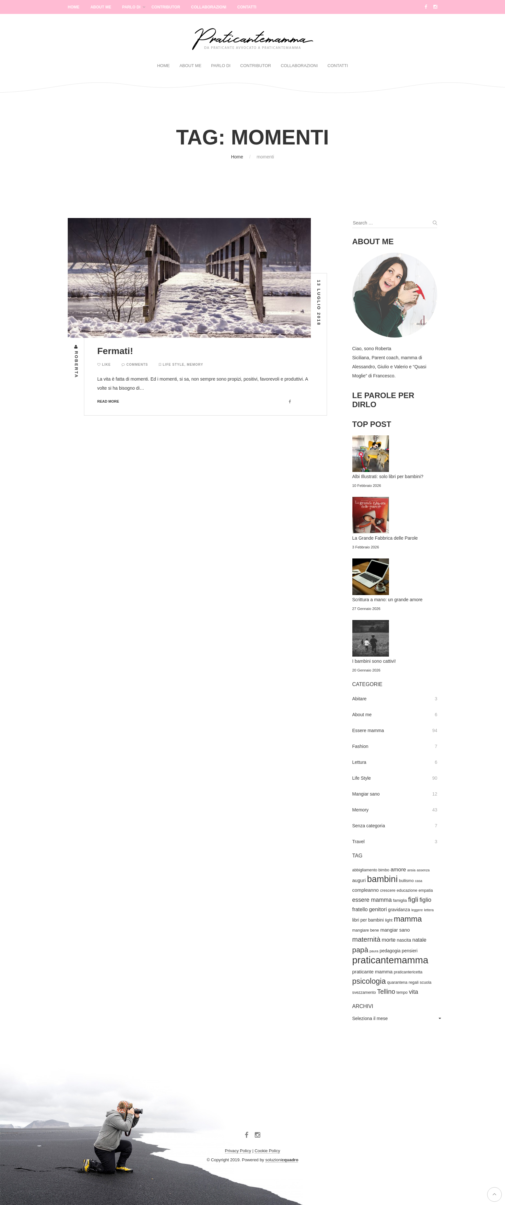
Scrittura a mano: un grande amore (387, 599)
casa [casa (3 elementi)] (418, 881)
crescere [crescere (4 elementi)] (387, 890)
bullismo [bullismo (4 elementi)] (406, 880)
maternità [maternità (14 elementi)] (366, 939)
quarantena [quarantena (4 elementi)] (397, 982)
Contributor (165, 7)
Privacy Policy (238, 1150)
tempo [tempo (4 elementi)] (401, 992)
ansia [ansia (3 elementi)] (411, 870)
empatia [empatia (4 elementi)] (425, 890)
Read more (108, 401)
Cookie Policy (267, 1150)
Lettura (359, 762)
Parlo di (131, 7)
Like (104, 364)
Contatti (246, 7)
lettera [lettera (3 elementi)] (429, 910)
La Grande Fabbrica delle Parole (385, 538)
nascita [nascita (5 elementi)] (404, 940)
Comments (135, 364)
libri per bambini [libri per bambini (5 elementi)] (368, 920)
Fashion (360, 746)
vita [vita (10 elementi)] (413, 991)
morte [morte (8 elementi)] (388, 940)
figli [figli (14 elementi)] (413, 899)
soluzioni (281, 1159)
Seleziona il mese (370, 1018)
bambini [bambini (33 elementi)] (382, 879)
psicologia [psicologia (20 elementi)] (369, 981)
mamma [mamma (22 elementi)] (408, 918)
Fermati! (115, 351)
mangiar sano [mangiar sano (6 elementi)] (395, 930)
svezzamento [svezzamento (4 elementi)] (364, 992)
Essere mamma (368, 730)
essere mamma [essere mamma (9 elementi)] (372, 900)
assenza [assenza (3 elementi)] (423, 870)
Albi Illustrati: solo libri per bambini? (387, 476)
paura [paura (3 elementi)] (374, 951)
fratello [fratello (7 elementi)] (360, 909)
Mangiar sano (366, 794)
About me (362, 714)
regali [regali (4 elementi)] (413, 982)
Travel (358, 841)
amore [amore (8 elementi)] (398, 869)
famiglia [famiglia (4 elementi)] (400, 900)
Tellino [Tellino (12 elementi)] (386, 991)
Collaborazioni (208, 7)
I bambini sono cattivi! (374, 661)
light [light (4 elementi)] (389, 920)
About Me (100, 7)
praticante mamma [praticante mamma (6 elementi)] (372, 971)
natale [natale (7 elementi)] (419, 940)
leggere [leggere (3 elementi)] (417, 910)
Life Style (173, 364)
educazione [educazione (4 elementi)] (407, 890)
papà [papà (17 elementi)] (360, 950)
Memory (195, 364)
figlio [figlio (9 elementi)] (425, 900)
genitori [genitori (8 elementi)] (378, 909)
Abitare (359, 698)
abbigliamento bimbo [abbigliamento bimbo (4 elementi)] (371, 870)
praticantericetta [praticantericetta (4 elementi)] (408, 972)
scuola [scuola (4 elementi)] (425, 982)
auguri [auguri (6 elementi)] (359, 880)
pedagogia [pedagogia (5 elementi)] (390, 950)
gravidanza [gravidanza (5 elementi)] (399, 909)
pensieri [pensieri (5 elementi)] (409, 950)
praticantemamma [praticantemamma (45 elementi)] (390, 960)
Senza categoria (368, 825)
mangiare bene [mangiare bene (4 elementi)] (365, 930)
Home (73, 7)
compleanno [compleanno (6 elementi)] (365, 890)
